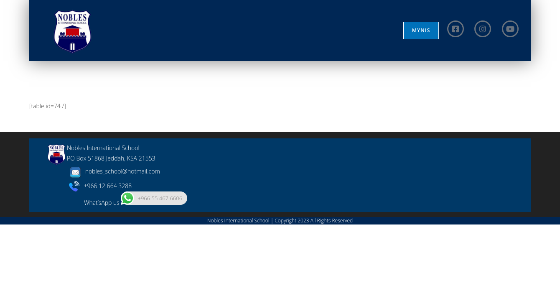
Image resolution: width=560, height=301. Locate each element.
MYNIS (421, 30)
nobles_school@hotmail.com (113, 248)
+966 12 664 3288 (100, 262)
